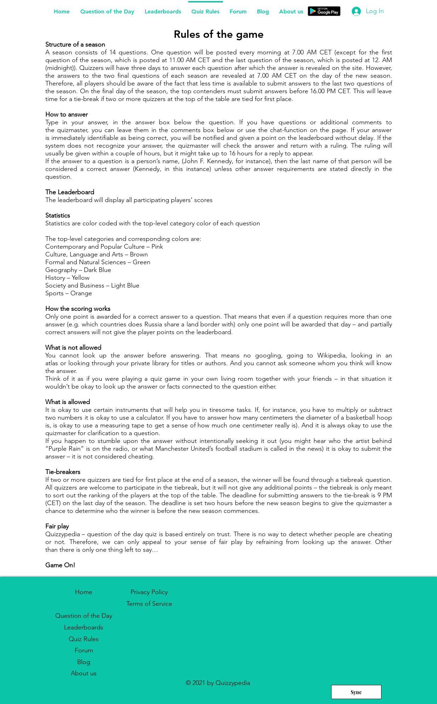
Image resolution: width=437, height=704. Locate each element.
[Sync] (356, 692)
